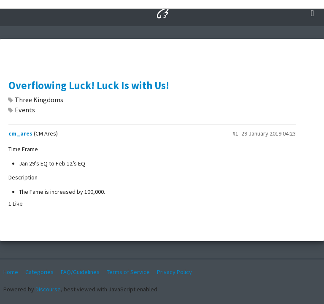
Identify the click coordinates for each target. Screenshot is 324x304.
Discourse (48, 289)
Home (10, 272)
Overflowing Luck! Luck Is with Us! (88, 85)
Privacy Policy (174, 272)
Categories (39, 272)
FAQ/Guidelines (80, 272)
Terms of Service (128, 272)
